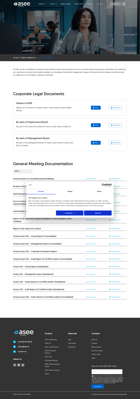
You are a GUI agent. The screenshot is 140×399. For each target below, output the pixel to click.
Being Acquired (65, 4)
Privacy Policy (115, 381)
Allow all (98, 213)
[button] (124, 4)
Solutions (42, 4)
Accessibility (27, 394)
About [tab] (99, 191)
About (90, 4)
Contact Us (115, 4)
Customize (70, 213)
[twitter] (14, 365)
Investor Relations (27, 57)
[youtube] (18, 365)
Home (15, 57)
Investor (53, 4)
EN (101, 4)
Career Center (78, 4)
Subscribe (97, 386)
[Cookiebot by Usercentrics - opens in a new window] (103, 185)
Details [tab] (70, 191)
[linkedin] (22, 365)
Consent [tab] (41, 191)
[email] (107, 371)
